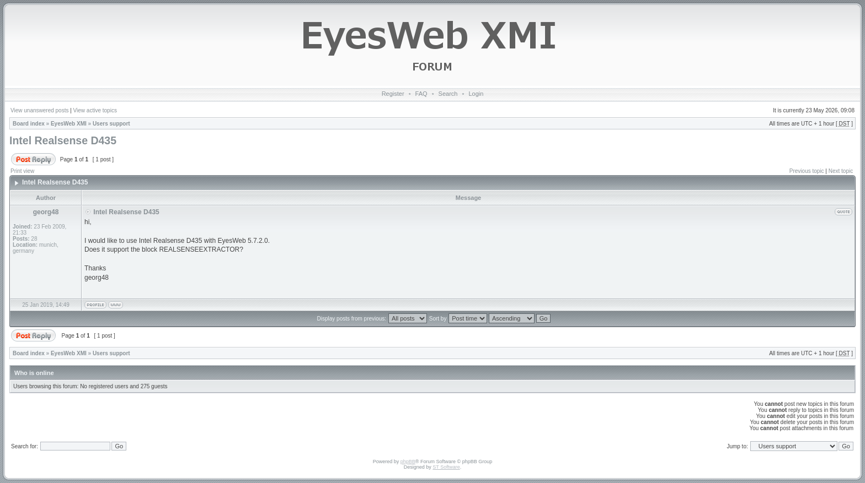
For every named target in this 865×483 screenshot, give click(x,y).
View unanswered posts (39, 110)
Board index (29, 124)
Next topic (841, 171)
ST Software (446, 467)
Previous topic (806, 171)
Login (475, 93)
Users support (111, 124)
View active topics (95, 110)
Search (448, 93)
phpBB (408, 461)
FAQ (421, 93)
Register (393, 93)
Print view (22, 171)
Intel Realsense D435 (62, 140)
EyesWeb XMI (69, 124)
